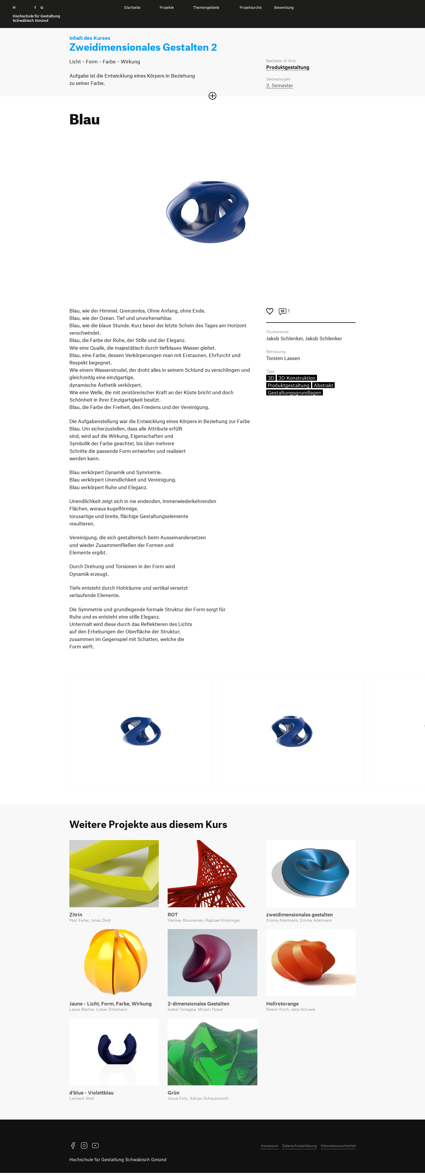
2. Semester (279, 86)
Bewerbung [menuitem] (284, 7)
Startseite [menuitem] (132, 7)
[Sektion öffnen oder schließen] (212, 96)
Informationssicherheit (338, 1148)
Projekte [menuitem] (167, 7)
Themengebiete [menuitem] (206, 7)
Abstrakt (323, 387)
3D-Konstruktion (297, 380)
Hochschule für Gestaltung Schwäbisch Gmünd (117, 1161)
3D (271, 380)
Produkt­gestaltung (287, 67)
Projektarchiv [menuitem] (251, 7)
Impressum (269, 1148)
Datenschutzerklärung (299, 1148)
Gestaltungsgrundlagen (294, 395)
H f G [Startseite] (36, 14)
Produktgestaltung (289, 387)
